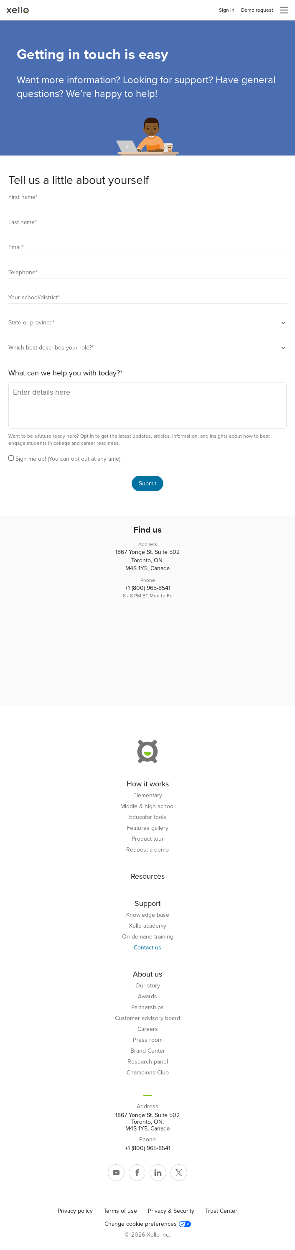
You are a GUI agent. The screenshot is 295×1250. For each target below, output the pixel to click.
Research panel (147, 1062)
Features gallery (147, 828)
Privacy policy (75, 1210)
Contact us (147, 947)
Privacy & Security (171, 1210)
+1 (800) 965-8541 (147, 588)
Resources (148, 876)
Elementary (147, 795)
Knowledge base (147, 915)
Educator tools (147, 817)
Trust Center (221, 1210)
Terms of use (120, 1210)
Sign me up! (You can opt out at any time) (67, 458)
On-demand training (147, 937)
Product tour (148, 839)
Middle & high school (147, 806)
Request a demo (147, 850)
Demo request (257, 10)
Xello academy (147, 926)
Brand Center (147, 1051)
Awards (147, 996)
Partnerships (147, 1007)
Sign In (226, 10)
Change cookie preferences (147, 1224)
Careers (147, 1029)
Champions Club (148, 1072)
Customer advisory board (147, 1018)
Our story (147, 985)
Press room (148, 1040)
